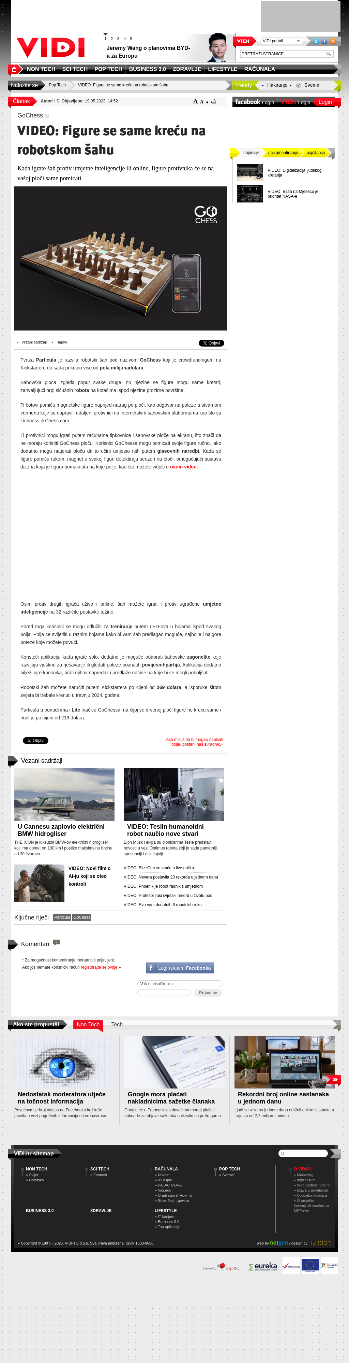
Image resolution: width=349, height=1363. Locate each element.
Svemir (311, 85)
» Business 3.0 (167, 1222)
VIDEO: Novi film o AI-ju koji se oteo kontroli (90, 876)
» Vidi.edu (163, 1190)
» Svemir (226, 1175)
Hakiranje (277, 85)
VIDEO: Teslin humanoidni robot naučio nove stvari (165, 830)
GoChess (81, 917)
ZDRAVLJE (100, 1210)
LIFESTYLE (166, 1210)
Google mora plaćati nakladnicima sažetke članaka (171, 1098)
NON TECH (36, 1169)
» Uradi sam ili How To (173, 1195)
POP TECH (229, 1169)
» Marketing (303, 1175)
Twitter (316, 41)
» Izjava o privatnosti (311, 1190)
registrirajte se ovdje (99, 967)
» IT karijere (164, 1216)
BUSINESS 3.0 (40, 1210)
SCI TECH (99, 1169)
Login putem (184, 968)
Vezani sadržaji (34, 342)
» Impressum (305, 1180)
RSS (333, 41)
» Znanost (98, 1175)
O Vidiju (302, 1169)
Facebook (324, 41)
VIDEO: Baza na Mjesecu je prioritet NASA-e (293, 194)
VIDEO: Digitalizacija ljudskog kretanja (294, 173)
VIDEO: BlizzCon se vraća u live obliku (159, 868)
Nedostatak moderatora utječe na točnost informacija (62, 1098)
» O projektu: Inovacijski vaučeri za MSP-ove (311, 1205)
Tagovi (61, 342)
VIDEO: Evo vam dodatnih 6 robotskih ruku (163, 904)
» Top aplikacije (167, 1227)
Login (325, 102)
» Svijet (32, 1175)
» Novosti (162, 1175)
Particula (62, 917)
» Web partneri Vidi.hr (312, 1185)
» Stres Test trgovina (172, 1200)
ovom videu (183, 466)
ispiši (213, 101)
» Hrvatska (35, 1180)
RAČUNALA (166, 1169)
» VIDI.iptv (163, 1180)
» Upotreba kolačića (310, 1195)
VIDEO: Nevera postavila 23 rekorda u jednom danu (171, 877)
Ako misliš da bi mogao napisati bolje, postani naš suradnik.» (194, 742)
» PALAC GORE (168, 1185)
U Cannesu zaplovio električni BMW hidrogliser (61, 830)
